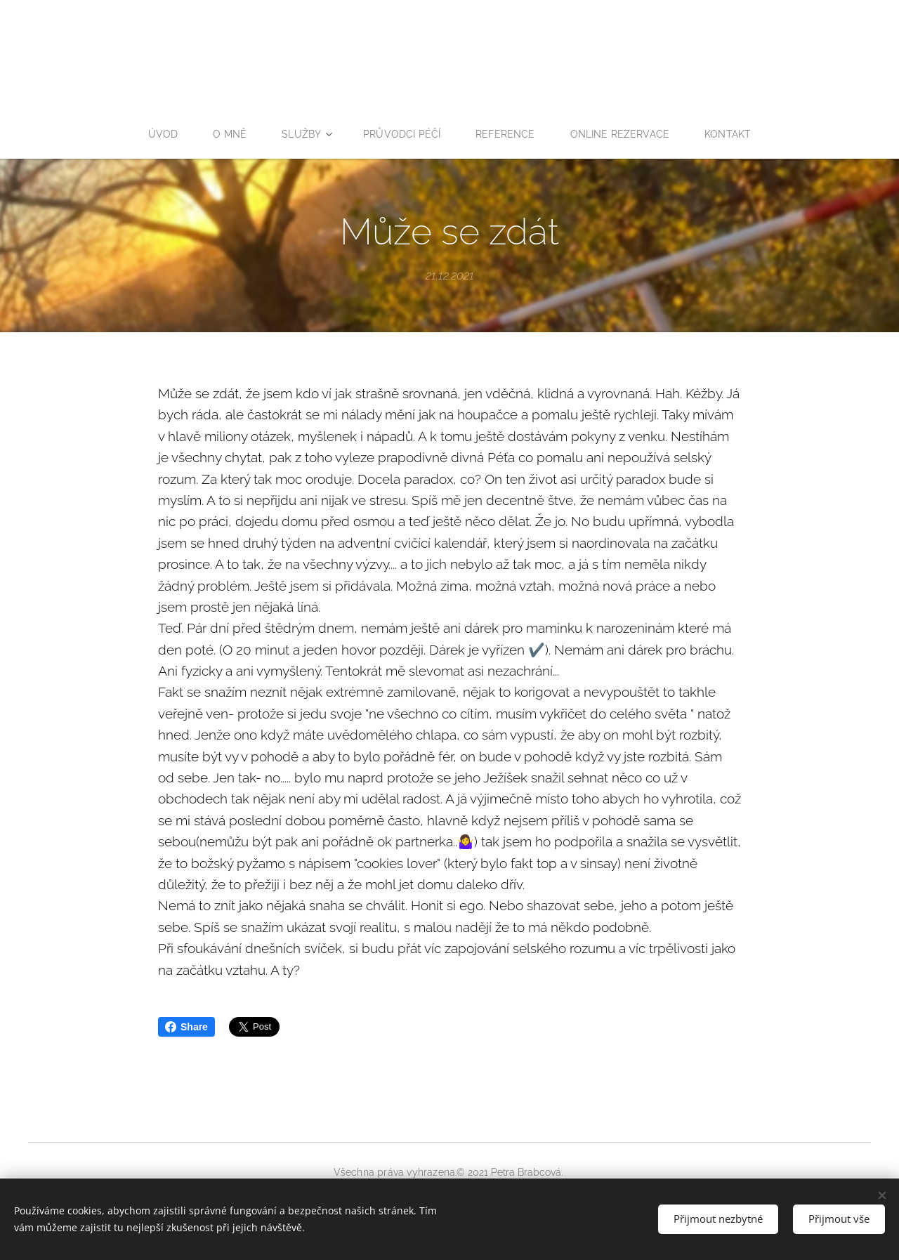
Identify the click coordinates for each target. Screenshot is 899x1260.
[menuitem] (160, 134)
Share (186, 1026)
